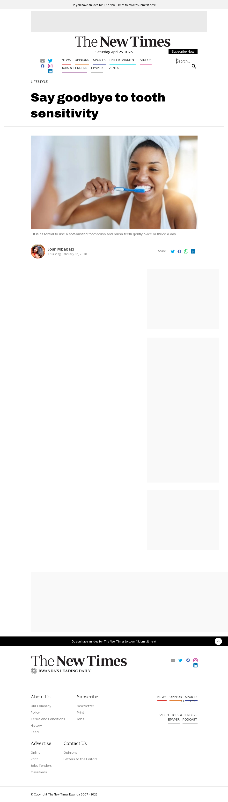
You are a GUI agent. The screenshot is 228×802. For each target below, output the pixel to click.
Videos (146, 60)
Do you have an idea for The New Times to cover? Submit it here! (114, 5)
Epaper (97, 68)
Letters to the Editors (80, 759)
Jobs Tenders (41, 765)
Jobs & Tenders (74, 68)
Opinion (175, 697)
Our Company (41, 706)
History (36, 725)
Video (164, 715)
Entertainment (123, 60)
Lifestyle (39, 82)
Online (35, 752)
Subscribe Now (182, 51)
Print (80, 712)
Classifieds (39, 772)
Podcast (190, 719)
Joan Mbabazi (61, 249)
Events (113, 68)
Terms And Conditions (48, 719)
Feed (35, 732)
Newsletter (85, 706)
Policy (35, 712)
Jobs (80, 719)
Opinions (82, 60)
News (66, 60)
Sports (99, 60)
